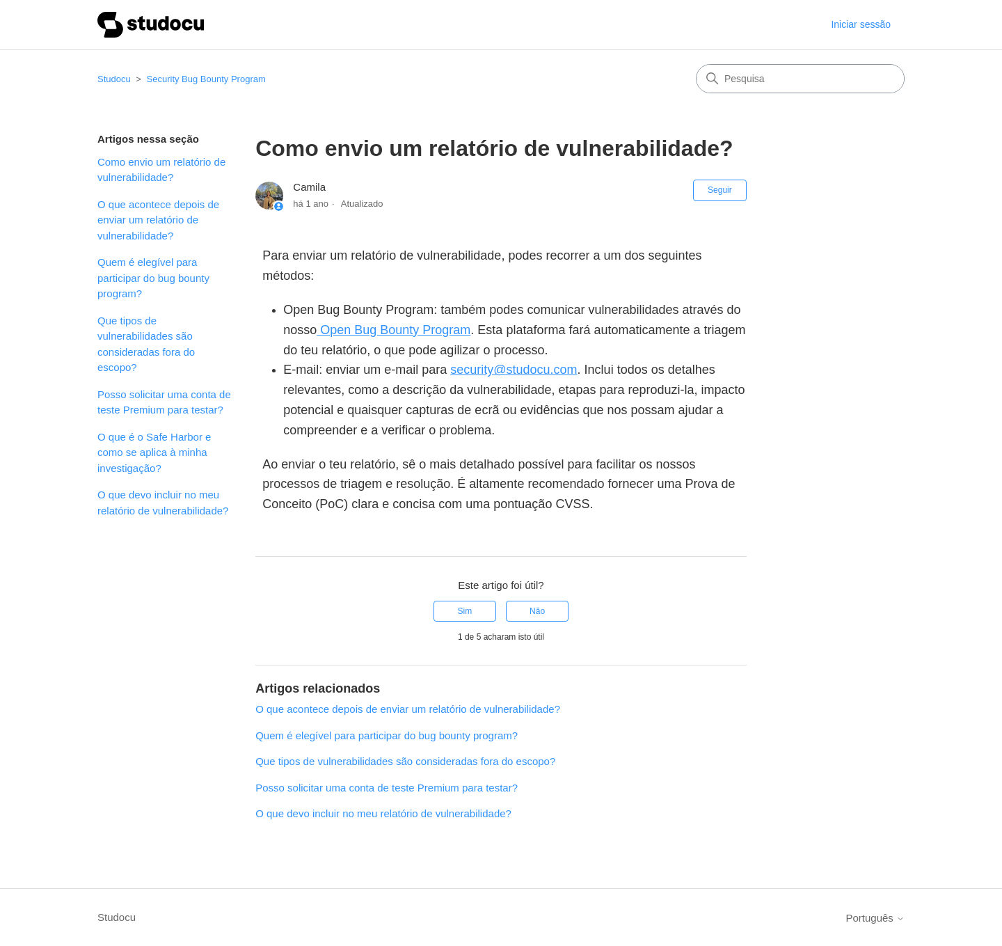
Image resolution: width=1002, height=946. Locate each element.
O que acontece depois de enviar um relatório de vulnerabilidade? (158, 220)
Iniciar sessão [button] (861, 24)
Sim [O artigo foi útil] (465, 611)
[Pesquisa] (800, 79)
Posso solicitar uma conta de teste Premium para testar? (164, 402)
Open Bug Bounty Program (393, 330)
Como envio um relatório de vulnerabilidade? (161, 170)
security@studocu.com (513, 370)
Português (875, 918)
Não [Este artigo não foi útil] (537, 611)
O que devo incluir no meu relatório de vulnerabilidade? (162, 503)
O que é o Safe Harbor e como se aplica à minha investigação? (154, 452)
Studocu (114, 79)
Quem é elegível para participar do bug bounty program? (153, 277)
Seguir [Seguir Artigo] (720, 190)
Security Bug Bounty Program (206, 79)
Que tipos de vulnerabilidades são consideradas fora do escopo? (146, 344)
